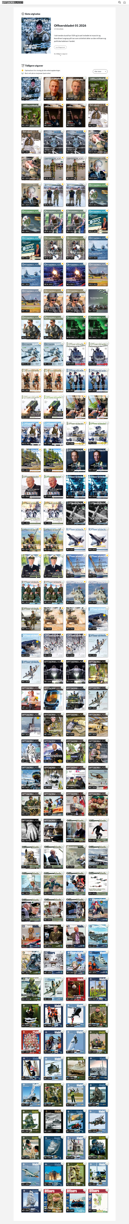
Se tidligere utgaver (60, 54)
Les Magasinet (60, 47)
